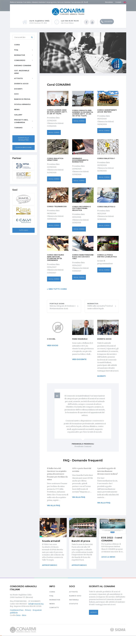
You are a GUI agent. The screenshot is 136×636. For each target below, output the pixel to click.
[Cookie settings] (1, 635)
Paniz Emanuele (79, 339)
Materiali (74, 598)
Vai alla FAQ (53, 505)
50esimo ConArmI (22, 65)
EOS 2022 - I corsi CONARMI (111, 539)
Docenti (18, 88)
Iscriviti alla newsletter (23, 139)
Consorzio (19, 60)
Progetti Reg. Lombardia (21, 121)
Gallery (18, 114)
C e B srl (51, 339)
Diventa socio (104, 339)
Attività (18, 78)
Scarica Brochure (23, 147)
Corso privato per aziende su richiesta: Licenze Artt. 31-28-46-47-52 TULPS (82, 112)
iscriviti (101, 376)
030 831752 (106, 22)
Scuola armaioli (51, 540)
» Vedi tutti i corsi (57, 289)
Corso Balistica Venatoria (55, 159)
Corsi (17, 44)
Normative (19, 55)
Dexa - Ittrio (21, 613)
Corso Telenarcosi (57, 206)
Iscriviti (93, 610)
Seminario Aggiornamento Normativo (80, 160)
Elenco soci (75, 594)
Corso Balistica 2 (106, 206)
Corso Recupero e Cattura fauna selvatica (81, 208)
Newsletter (109, 2)
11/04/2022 (104, 520)
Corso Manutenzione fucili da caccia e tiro (83, 256)
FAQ (16, 50)
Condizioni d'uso (16, 608)
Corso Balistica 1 (106, 158)
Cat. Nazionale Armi (21, 71)
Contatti (118, 2)
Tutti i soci (23, 230)
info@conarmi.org (36, 602)
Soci (16, 94)
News (17, 109)
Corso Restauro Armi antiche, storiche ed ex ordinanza (55, 257)
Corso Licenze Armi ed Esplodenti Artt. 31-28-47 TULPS (57, 111)
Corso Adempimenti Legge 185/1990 (107, 110)
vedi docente (79, 359)
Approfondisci (49, 565)
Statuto (73, 602)
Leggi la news (108, 557)
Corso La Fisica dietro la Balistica (107, 255)
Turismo (18, 127)
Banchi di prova (81, 540)
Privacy (28, 608)
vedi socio (52, 345)
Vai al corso (53, 132)
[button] (49, 63)
